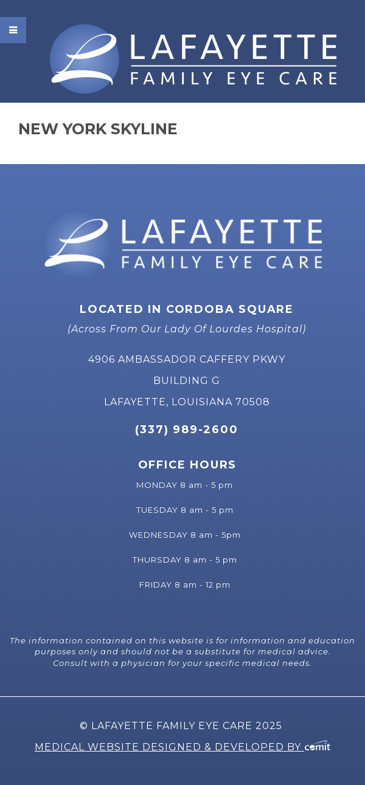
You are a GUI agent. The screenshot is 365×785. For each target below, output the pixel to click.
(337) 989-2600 (186, 429)
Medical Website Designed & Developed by (183, 747)
